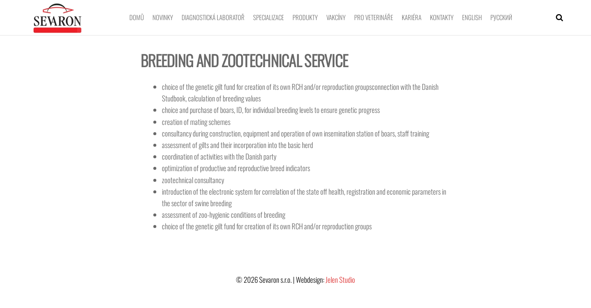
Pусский (501, 17)
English (472, 17)
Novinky (162, 17)
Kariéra (411, 17)
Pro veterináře (373, 17)
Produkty (305, 17)
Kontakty (442, 17)
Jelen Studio (340, 279)
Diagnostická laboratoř (213, 17)
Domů (136, 17)
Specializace (268, 17)
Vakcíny (336, 17)
